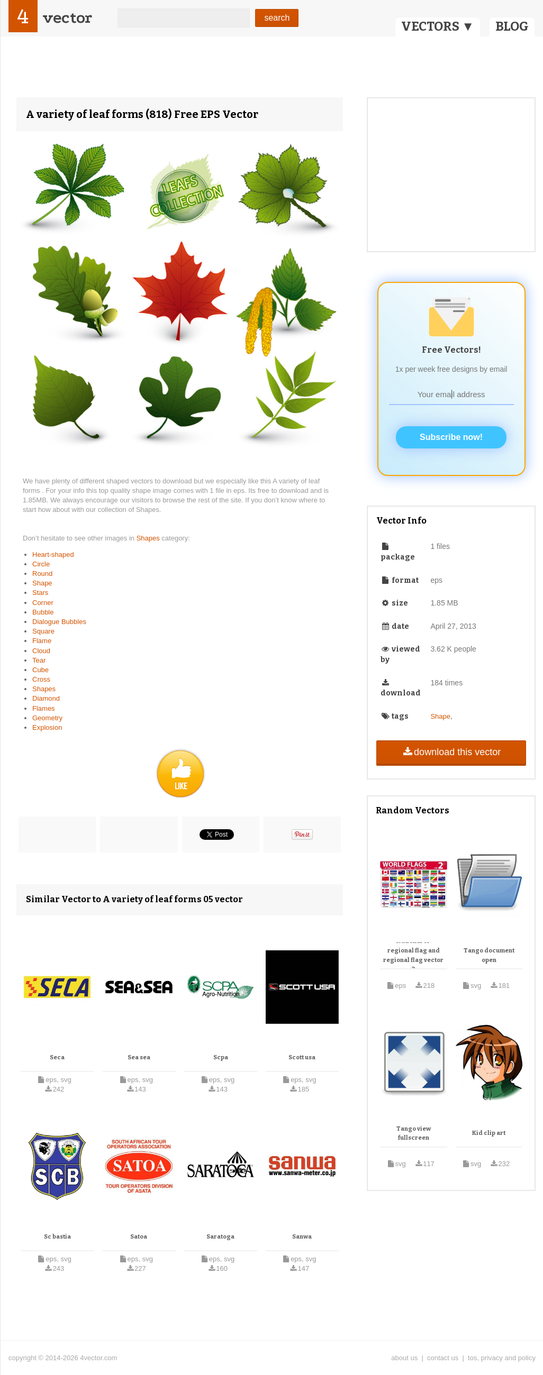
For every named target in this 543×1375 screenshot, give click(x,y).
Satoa (138, 1236)
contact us (442, 1358)
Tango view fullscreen (413, 1133)
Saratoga (220, 1236)
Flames (43, 708)
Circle (41, 564)
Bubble (42, 612)
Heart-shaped (53, 554)
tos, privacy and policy (502, 1358)
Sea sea (139, 1057)
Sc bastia (57, 1236)
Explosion (47, 727)
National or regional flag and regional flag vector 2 (413, 955)
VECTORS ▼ (437, 26)
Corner (42, 603)
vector (67, 17)
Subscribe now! (451, 437)
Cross (41, 679)
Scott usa (301, 1057)
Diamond (46, 698)
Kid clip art (488, 1133)
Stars (40, 593)
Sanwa (302, 1236)
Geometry (47, 718)
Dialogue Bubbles (59, 622)
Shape (42, 583)
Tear (39, 660)
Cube (40, 670)
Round (42, 574)
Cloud (41, 651)
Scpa (220, 1057)
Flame (41, 641)
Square (43, 631)
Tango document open (489, 955)
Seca (57, 1057)
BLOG (512, 26)
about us (404, 1358)
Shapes (149, 538)
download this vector (451, 752)
